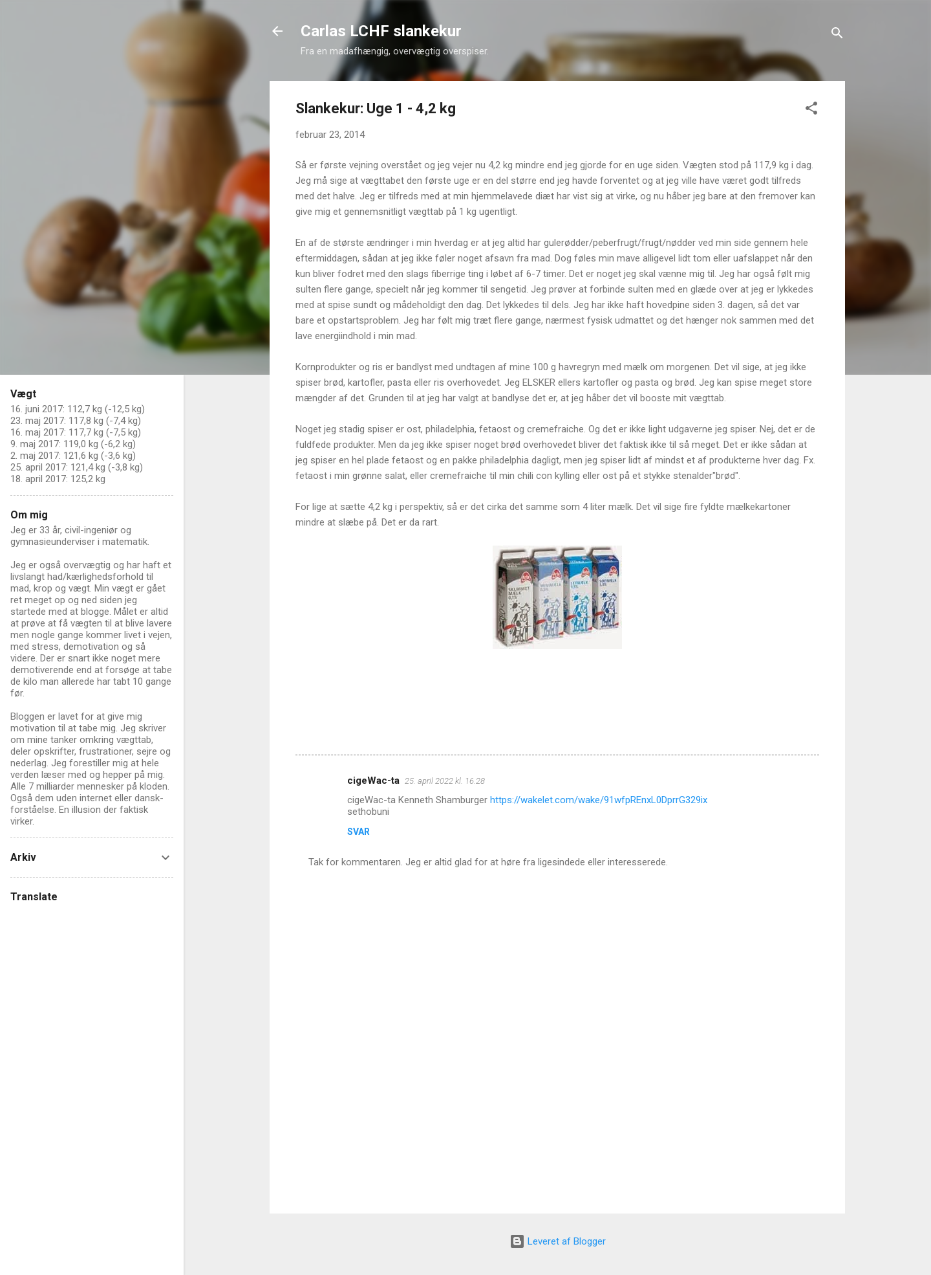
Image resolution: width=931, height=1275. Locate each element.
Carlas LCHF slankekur (381, 31)
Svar (358, 831)
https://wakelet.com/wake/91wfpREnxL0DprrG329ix (598, 800)
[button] (811, 110)
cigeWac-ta (373, 780)
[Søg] (837, 35)
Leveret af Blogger (557, 1241)
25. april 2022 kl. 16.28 (445, 781)
